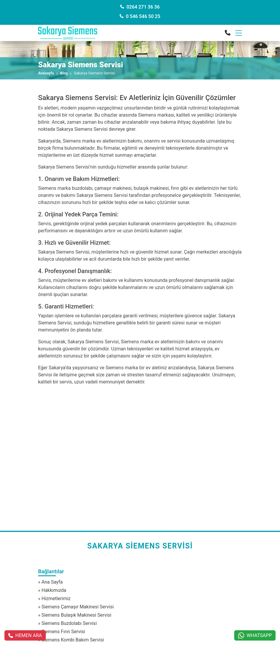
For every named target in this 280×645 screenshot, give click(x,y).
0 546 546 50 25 (140, 16)
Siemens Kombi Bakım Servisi (72, 640)
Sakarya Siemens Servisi (140, 546)
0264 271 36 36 (139, 7)
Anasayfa (46, 73)
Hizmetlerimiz (56, 598)
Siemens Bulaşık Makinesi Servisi (76, 615)
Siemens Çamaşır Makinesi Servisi (77, 607)
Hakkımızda (53, 590)
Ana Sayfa (52, 582)
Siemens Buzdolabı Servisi (69, 623)
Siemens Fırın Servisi (63, 631)
